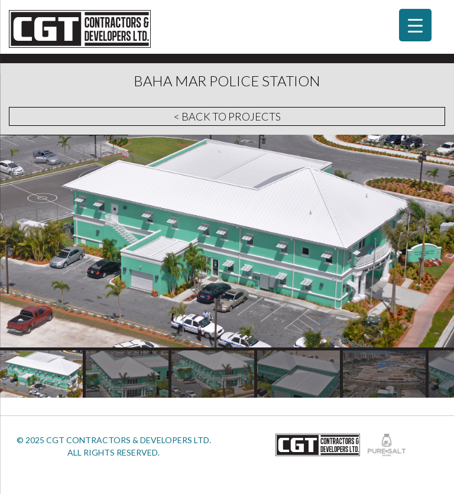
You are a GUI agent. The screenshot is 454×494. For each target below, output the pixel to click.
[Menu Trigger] (415, 25)
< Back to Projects (227, 116)
